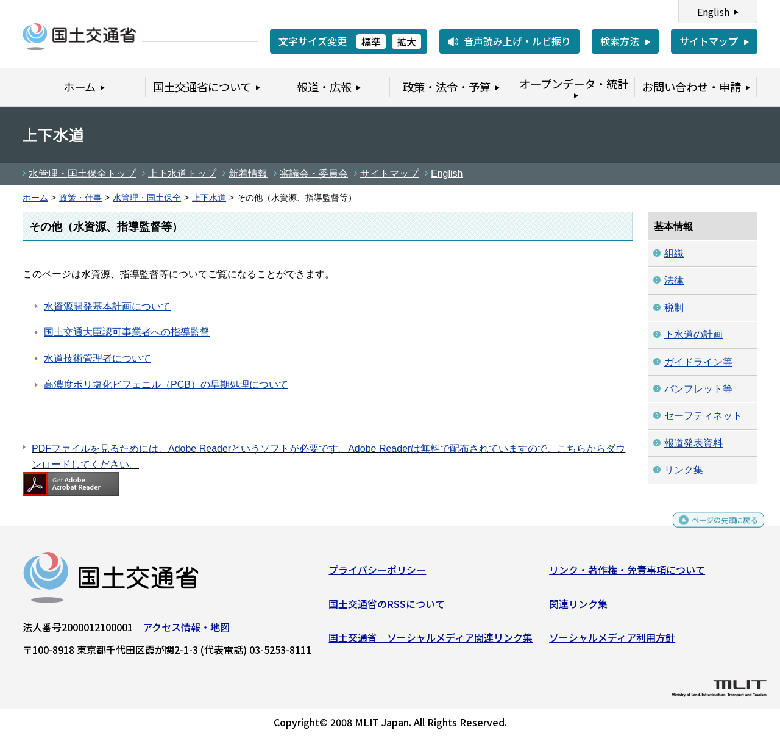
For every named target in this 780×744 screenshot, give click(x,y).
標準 (371, 41)
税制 (674, 307)
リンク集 (683, 470)
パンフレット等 (698, 389)
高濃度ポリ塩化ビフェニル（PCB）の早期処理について (166, 384)
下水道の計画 (693, 334)
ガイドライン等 (698, 362)
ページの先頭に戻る (714, 530)
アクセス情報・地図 (186, 631)
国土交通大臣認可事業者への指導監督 (127, 332)
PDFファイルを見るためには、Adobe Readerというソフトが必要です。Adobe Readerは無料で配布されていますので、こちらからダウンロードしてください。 (328, 456)
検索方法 (619, 41)
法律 (674, 280)
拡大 (406, 41)
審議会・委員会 (314, 173)
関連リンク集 (578, 608)
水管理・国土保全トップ (82, 173)
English (713, 11)
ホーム (35, 197)
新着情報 (248, 173)
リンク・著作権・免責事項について (627, 574)
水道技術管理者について (97, 358)
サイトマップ (708, 41)
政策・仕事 (80, 197)
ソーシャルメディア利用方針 (612, 642)
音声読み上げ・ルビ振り (517, 41)
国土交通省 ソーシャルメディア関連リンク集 (430, 642)
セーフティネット (703, 415)
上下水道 (209, 197)
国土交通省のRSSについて (386, 608)
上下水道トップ (182, 173)
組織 (674, 253)
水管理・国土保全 (147, 197)
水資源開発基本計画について (107, 306)
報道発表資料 (693, 443)
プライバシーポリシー (377, 574)
